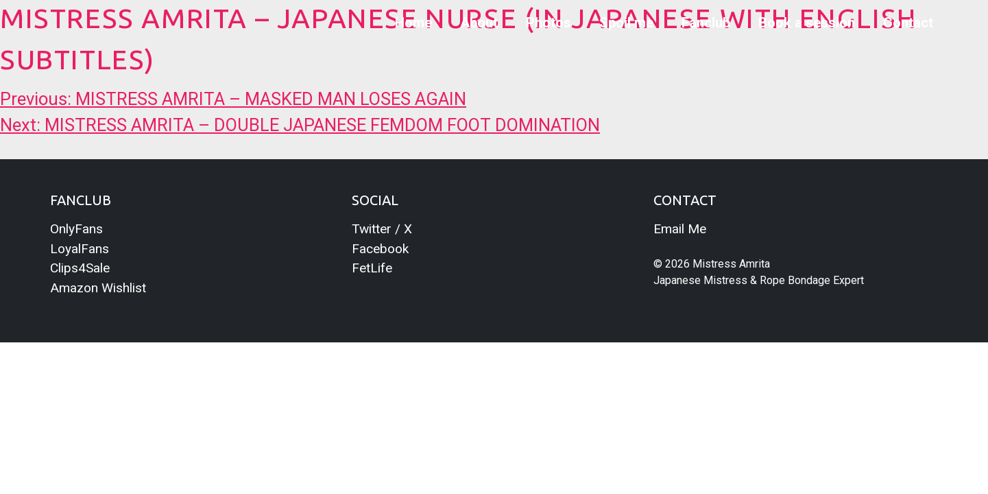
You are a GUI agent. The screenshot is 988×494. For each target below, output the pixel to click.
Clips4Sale (80, 268)
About (479, 22)
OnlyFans (76, 229)
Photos (548, 22)
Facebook (380, 249)
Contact (908, 22)
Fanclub (706, 22)
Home (413, 22)
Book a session (806, 22)
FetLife (372, 268)
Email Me (679, 229)
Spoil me (626, 22)
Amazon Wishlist (98, 288)
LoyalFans (79, 249)
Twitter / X (382, 229)
